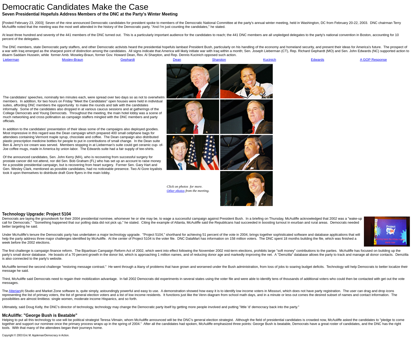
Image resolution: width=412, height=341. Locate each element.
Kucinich (269, 60)
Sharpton (219, 60)
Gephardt (128, 60)
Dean (177, 60)
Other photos (175, 191)
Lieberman (11, 60)
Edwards (317, 60)
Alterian (14, 291)
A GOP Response (373, 60)
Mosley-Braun (72, 60)
